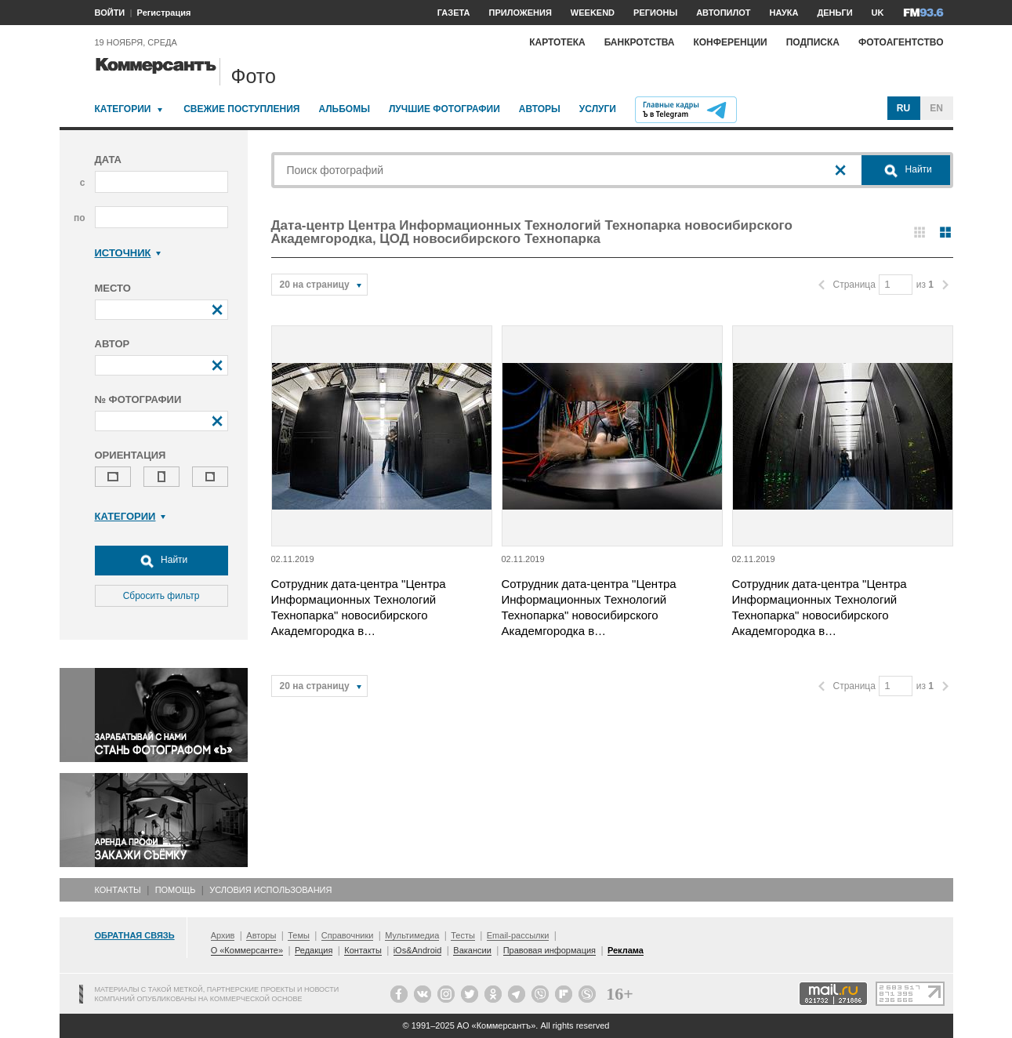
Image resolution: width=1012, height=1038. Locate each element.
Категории (123, 108)
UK (878, 12)
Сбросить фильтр (161, 595)
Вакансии (472, 950)
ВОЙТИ (110, 12)
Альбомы (344, 108)
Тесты (463, 935)
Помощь (175, 890)
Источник (128, 253)
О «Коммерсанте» (247, 950)
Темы (299, 935)
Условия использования (270, 890)
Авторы (539, 108)
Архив (223, 935)
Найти (161, 560)
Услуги (597, 108)
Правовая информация (549, 950)
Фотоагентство (901, 42)
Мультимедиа (412, 935)
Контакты (118, 890)
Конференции (730, 42)
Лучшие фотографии (444, 108)
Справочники (347, 935)
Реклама (626, 950)
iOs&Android (418, 950)
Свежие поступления (241, 108)
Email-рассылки (518, 935)
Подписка (813, 42)
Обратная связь (135, 935)
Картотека (557, 42)
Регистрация (164, 12)
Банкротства (639, 42)
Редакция (313, 950)
